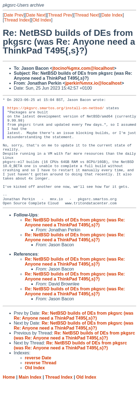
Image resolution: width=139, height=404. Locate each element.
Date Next (35, 15)
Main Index (30, 398)
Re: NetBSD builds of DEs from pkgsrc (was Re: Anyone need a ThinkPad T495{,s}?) (75, 244)
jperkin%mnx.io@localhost (93, 83)
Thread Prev (60, 15)
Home (9, 398)
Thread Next (87, 15)
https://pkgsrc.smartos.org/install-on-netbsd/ (55, 110)
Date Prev (13, 15)
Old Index (41, 20)
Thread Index (17, 20)
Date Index (111, 15)
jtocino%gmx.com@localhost (83, 68)
